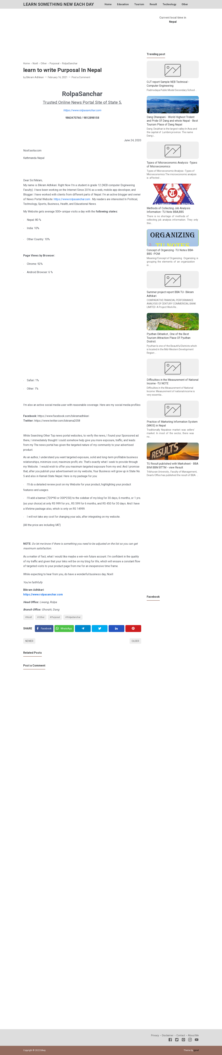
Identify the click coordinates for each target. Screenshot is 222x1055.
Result (153, 4)
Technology (169, 4)
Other (185, 4)
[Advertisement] (82, 37)
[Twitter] (64, 628)
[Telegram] (83, 628)
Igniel (196, 1050)
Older (135, 641)
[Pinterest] (133, 628)
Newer (29, 641)
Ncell (29, 617)
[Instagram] (190, 1040)
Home (108, 4)
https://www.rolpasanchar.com (82, 110)
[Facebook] (44, 628)
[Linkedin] (116, 628)
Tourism (139, 4)
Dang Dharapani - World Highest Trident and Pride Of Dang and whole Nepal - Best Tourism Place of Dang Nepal (172, 120)
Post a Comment (81, 77)
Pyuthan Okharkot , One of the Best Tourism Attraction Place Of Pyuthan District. (168, 337)
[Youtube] (196, 1040)
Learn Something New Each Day (58, 4)
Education (123, 4)
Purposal (56, 617)
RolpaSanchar (73, 617)
